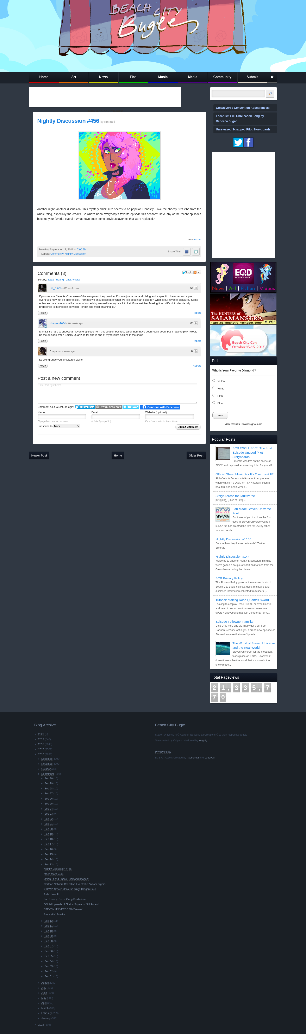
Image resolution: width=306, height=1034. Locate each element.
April (43, 1003)
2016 (41, 754)
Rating (60, 279)
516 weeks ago (71, 288)
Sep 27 (48, 793)
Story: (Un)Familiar (55, 914)
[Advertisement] (105, 97)
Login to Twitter (131, 407)
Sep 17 (48, 844)
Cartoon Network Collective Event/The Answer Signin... (75, 884)
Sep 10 (48, 931)
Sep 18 (48, 839)
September (47, 774)
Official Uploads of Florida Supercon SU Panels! (71, 904)
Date (51, 279)
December (47, 758)
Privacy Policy (163, 751)
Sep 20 (48, 829)
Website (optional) (156, 412)
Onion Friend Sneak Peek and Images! (66, 879)
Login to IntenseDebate (85, 407)
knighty (203, 740)
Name (41, 412)
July (43, 988)
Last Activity (73, 279)
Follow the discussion (197, 272)
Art (73, 77)
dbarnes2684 (58, 323)
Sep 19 (48, 834)
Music (163, 77)
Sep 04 (48, 961)
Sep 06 (48, 951)
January (46, 1018)
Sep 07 (48, 946)
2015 (41, 1024)
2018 (41, 744)
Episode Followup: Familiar (235, 621)
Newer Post (39, 455)
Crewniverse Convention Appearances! (243, 107)
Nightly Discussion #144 (232, 556)
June (44, 992)
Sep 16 (48, 849)
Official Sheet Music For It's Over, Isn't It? (245, 474)
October (46, 769)
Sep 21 (48, 823)
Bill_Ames (56, 288)
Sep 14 (48, 859)
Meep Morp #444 (53, 874)
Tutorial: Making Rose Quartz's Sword (242, 600)
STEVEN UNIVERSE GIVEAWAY (63, 909)
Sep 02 (48, 971)
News (103, 77)
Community (222, 77)
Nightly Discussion (75, 253)
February (46, 1013)
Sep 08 (48, 941)
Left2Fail (209, 757)
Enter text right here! (117, 393)
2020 (41, 734)
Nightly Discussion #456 (68, 121)
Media (192, 77)
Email (95, 412)
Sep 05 (48, 956)
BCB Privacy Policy (229, 578)
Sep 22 (48, 818)
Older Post (196, 455)
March (45, 1008)
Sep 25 (48, 803)
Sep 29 (48, 783)
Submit (252, 77)
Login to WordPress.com (108, 407)
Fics (133, 77)
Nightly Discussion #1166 (233, 539)
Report (197, 312)
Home (43, 77)
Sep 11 (48, 925)
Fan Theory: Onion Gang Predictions (65, 899)
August (45, 982)
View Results (232, 424)
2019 (41, 739)
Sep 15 (48, 854)
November (47, 763)
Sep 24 (48, 808)
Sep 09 (48, 936)
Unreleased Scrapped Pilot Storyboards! (243, 129)
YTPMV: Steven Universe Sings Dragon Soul (70, 889)
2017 (41, 749)
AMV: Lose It (51, 894)
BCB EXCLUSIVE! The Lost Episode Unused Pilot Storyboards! (252, 452)
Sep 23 (48, 813)
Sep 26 (48, 798)
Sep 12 (48, 920)
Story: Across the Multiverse (235, 496)
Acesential (193, 757)
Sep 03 (48, 966)
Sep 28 (48, 788)
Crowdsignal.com (252, 424)
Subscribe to (59, 426)
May (43, 998)
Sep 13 (48, 864)
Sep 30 (48, 778)
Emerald (197, 240)
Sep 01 (48, 976)
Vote (220, 415)
